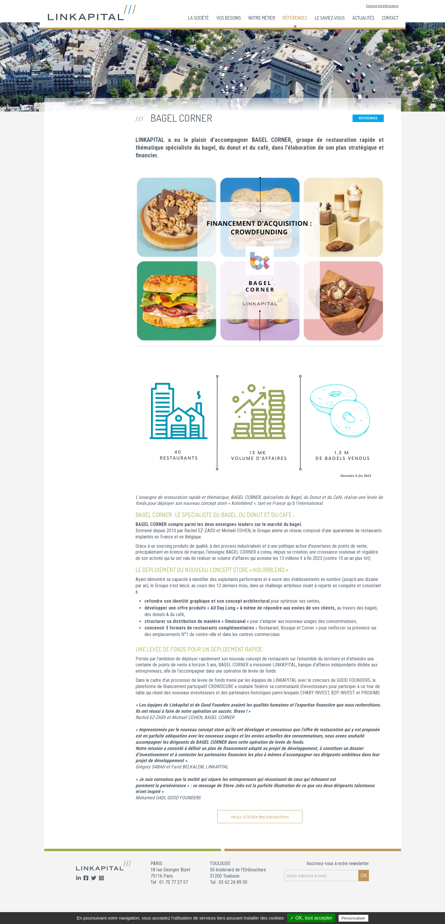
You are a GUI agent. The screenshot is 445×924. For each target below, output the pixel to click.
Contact (390, 18)
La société (198, 18)
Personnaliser (353, 918)
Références (295, 18)
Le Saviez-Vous (330, 18)
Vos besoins (228, 18)
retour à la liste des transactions (260, 817)
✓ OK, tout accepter (311, 917)
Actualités (363, 18)
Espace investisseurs (382, 6)
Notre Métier (262, 18)
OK (363, 875)
